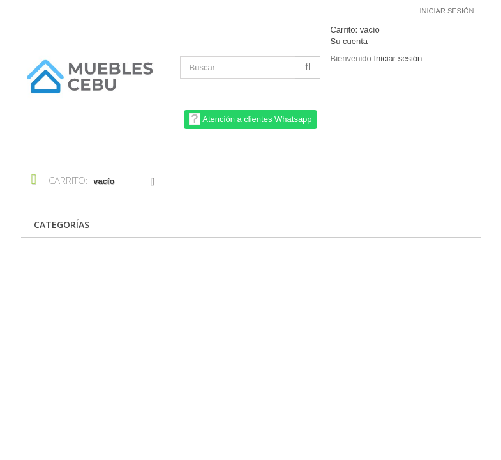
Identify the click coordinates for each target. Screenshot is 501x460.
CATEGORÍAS (61, 224)
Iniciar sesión (447, 11)
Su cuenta (349, 41)
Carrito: (354, 29)
